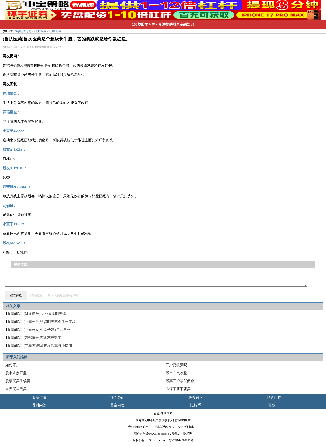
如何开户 (12, 365)
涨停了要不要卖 (178, 389)
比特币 (195, 405)
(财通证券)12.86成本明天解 (45, 314)
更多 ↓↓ (274, 405)
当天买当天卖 (16, 389)
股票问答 (55, 31)
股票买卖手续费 (17, 381)
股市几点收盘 (176, 373)
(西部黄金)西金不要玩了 (43, 338)
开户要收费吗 (176, 365)
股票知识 (195, 397)
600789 (23, 65)
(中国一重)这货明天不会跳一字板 (50, 322)
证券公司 (117, 397)
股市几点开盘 (16, 373)
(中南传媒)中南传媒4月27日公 (47, 330)
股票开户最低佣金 (180, 381)
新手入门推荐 (16, 357)
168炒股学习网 (143, 24)
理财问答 (40, 31)
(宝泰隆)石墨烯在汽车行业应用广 (50, 346)
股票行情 (39, 397)
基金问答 (117, 405)
